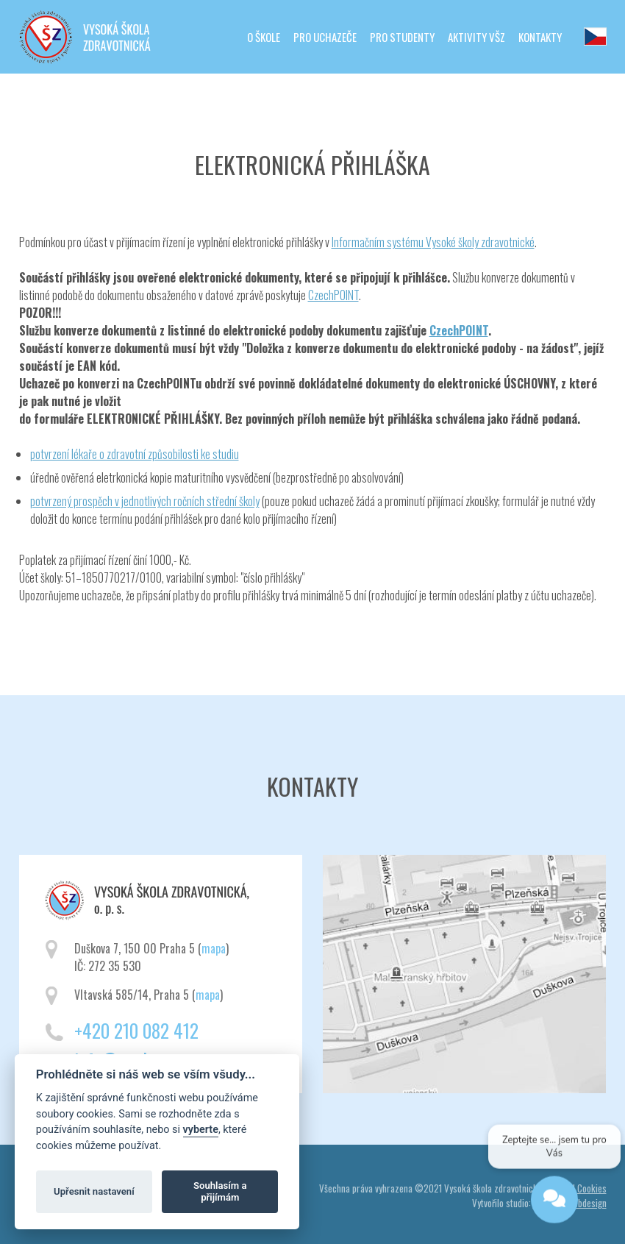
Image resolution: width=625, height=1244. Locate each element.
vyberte (200, 1129)
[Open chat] (552, 1201)
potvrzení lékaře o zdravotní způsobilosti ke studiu (134, 454)
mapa (213, 948)
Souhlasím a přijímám (219, 1191)
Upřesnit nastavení (94, 1191)
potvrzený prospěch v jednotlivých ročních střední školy (145, 501)
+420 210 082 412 (136, 1030)
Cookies (592, 1188)
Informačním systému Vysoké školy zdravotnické (433, 242)
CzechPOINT (333, 295)
